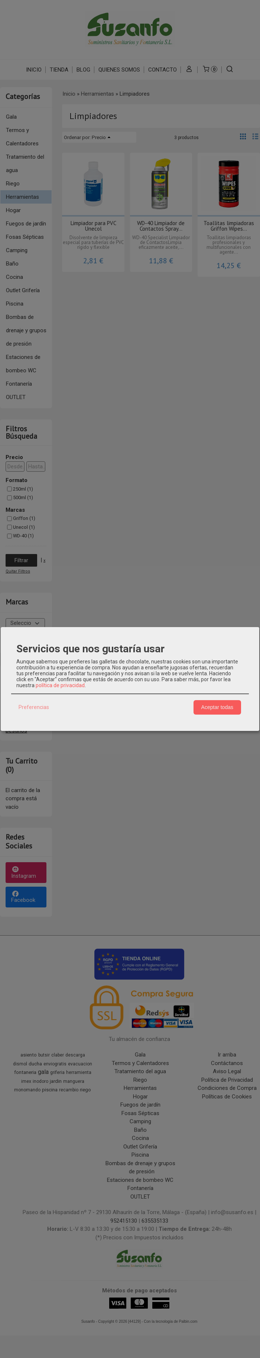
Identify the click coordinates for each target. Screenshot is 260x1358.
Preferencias (34, 707)
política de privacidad (60, 685)
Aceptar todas (217, 707)
